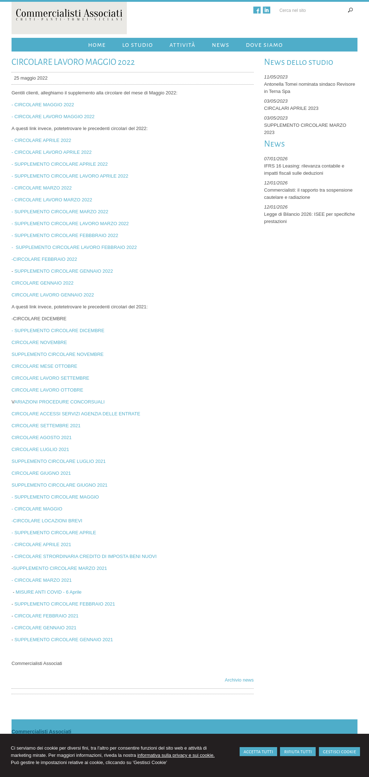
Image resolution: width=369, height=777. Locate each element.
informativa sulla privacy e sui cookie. (176, 755)
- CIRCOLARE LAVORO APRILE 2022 (52, 152)
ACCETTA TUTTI (258, 751)
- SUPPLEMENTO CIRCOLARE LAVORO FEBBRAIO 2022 (74, 247)
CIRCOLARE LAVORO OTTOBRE (47, 390)
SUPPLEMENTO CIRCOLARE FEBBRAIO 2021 (64, 604)
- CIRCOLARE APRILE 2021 (41, 544)
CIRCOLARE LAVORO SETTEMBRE (50, 378)
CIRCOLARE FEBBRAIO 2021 (46, 616)
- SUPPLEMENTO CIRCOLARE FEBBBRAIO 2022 (65, 235)
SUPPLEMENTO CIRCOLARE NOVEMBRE (57, 354)
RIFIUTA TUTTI (298, 751)
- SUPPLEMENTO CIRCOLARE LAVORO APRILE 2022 (70, 176)
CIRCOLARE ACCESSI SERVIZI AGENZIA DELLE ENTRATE (76, 413)
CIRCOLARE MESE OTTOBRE (44, 366)
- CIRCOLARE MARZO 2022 (42, 188)
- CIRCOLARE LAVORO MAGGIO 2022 (53, 116)
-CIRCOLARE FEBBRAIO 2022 (44, 259)
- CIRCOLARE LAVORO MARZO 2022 (52, 199)
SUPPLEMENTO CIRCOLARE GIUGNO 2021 (59, 485)
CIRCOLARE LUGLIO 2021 (40, 449)
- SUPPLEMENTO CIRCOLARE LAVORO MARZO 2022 (70, 223)
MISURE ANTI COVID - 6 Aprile (49, 592)
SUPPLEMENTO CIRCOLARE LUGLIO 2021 (59, 461)
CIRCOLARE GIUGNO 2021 (41, 473)
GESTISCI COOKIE (339, 751)
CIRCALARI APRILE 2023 (291, 108)
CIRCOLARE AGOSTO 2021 (42, 437)
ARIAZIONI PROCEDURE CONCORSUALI (59, 402)
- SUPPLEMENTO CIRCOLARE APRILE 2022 (60, 164)
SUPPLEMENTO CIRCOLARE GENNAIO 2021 (63, 639)
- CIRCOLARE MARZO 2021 (42, 580)
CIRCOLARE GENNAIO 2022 (43, 283)
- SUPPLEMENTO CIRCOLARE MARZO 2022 (60, 211)
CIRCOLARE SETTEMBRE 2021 (46, 425)
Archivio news (239, 680)
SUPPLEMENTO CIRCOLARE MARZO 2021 (60, 568)
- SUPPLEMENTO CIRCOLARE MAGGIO (56, 497)
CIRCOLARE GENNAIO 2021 (45, 627)
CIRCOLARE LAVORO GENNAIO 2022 (53, 295)
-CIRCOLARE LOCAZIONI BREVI (47, 520)
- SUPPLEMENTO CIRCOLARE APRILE (54, 532)
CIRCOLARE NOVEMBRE (39, 342)
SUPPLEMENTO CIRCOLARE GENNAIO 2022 (63, 271)
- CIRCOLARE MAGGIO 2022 (43, 104)
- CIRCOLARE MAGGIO (37, 509)
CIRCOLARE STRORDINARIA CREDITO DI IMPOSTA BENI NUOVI (85, 556)
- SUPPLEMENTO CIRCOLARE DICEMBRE (58, 330)
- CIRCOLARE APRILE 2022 (41, 140)
